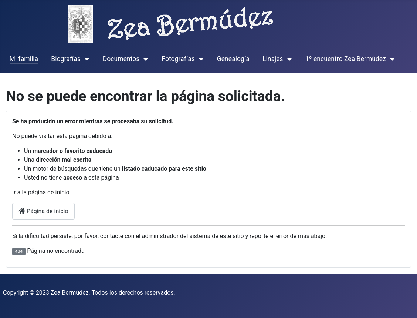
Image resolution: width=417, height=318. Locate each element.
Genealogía (233, 59)
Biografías (65, 59)
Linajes (272, 59)
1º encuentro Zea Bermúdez (345, 59)
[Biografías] (85, 59)
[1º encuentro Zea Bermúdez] (390, 59)
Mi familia (24, 59)
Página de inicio (43, 211)
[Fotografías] (199, 59)
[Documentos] (144, 59)
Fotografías (178, 59)
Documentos (121, 59)
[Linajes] (287, 59)
